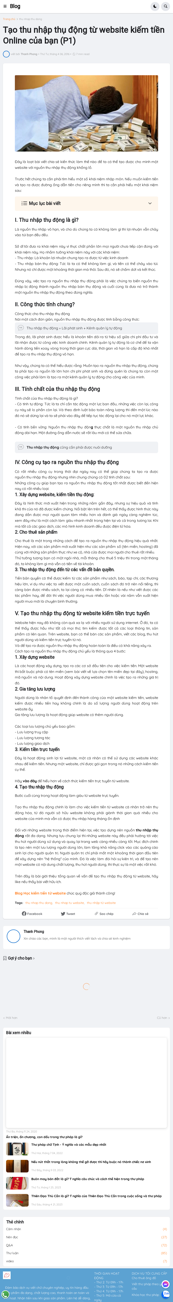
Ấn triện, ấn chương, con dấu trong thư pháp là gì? (44, 1137)
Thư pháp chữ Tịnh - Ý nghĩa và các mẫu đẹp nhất (68, 1145)
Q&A (86, 1245)
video (86, 1261)
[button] (6, 6)
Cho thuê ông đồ (144, 1278)
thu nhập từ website (101, 903)
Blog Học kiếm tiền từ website (40, 893)
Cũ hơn (162, 1018)
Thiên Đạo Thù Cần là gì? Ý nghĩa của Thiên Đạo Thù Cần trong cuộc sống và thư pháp (96, 1196)
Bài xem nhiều (18, 1033)
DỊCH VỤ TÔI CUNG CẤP (149, 1273)
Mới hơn (11, 1018)
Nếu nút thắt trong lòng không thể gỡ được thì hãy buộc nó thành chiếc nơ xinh (91, 1162)
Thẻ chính (15, 1222)
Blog (15, 6)
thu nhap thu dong (30, 19)
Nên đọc (86, 1237)
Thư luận (86, 1253)
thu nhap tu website (69, 903)
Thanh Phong (34, 932)
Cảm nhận (86, 1229)
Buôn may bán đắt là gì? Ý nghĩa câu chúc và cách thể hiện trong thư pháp (87, 1179)
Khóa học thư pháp (145, 1295)
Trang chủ (9, 19)
